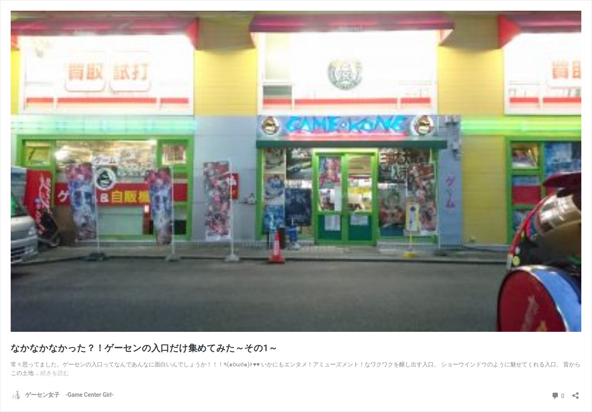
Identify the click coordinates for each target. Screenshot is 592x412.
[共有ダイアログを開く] (575, 393)
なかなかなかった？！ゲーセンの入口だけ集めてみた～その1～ (144, 348)
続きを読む (54, 373)
